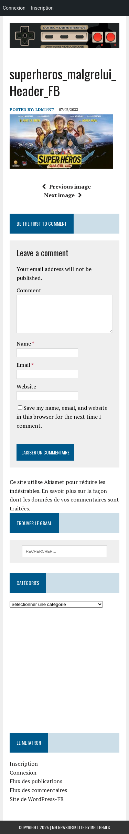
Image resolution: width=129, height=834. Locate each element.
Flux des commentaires (38, 790)
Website (26, 386)
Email (24, 365)
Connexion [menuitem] (14, 8)
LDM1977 (44, 109)
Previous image (66, 186)
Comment (29, 290)
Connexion (23, 772)
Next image (63, 195)
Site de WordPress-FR (37, 799)
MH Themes (100, 827)
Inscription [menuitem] (42, 8)
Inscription (24, 763)
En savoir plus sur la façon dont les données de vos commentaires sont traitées (64, 499)
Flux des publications (36, 781)
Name (24, 343)
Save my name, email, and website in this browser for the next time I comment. (62, 416)
